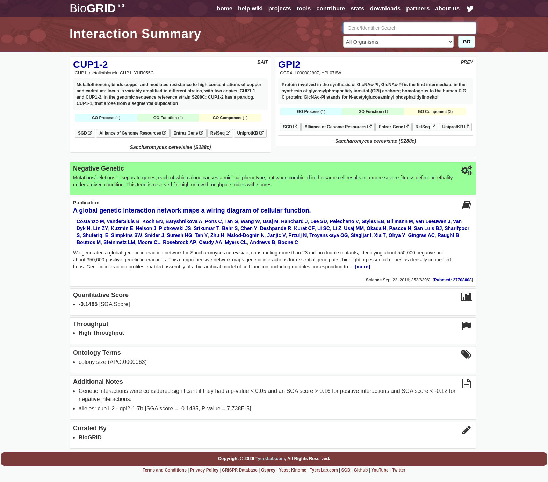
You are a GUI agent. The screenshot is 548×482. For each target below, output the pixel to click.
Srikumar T (206, 228)
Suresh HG (179, 235)
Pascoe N (400, 228)
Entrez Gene (188, 133)
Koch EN (152, 221)
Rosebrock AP (179, 242)
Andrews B (262, 242)
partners (418, 8)
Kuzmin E (122, 228)
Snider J (154, 235)
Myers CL (236, 242)
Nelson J (146, 228)
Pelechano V (344, 221)
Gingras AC (421, 235)
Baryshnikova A (183, 221)
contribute (330, 8)
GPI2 (289, 64)
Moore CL (149, 242)
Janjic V (276, 235)
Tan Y (201, 235)
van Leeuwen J (433, 221)
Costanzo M (90, 221)
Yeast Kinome (293, 470)
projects (279, 8)
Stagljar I (361, 235)
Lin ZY (100, 228)
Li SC (323, 228)
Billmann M (400, 221)
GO (466, 41)
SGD (85, 133)
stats (357, 8)
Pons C (213, 221)
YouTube (380, 470)
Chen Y (248, 228)
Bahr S (230, 228)
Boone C (288, 242)
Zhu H (217, 235)
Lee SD (318, 221)
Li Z (337, 228)
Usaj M (270, 221)
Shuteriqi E (95, 235)
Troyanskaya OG (328, 235)
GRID (97, 8)
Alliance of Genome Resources (132, 133)
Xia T (379, 235)
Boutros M (89, 242)
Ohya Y (397, 235)
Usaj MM (354, 228)
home (224, 8)
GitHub (361, 470)
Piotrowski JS (175, 228)
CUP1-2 (90, 64)
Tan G (231, 221)
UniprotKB (250, 133)
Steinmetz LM (119, 242)
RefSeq (220, 133)
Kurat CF (304, 228)
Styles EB (373, 221)
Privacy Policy (204, 470)
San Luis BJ (428, 228)
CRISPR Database (240, 470)
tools (304, 8)
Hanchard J (294, 221)
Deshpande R (275, 228)
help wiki (250, 8)
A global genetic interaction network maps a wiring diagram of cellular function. (192, 210)
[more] (362, 266)
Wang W (250, 221)
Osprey (268, 470)
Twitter (398, 470)
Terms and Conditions (165, 470)
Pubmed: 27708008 (453, 280)
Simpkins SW (126, 235)
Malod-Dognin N (246, 235)
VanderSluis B (123, 221)
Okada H (377, 228)
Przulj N (297, 235)
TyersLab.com (270, 458)
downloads (385, 8)
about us (447, 8)
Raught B (448, 235)
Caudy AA (210, 242)
